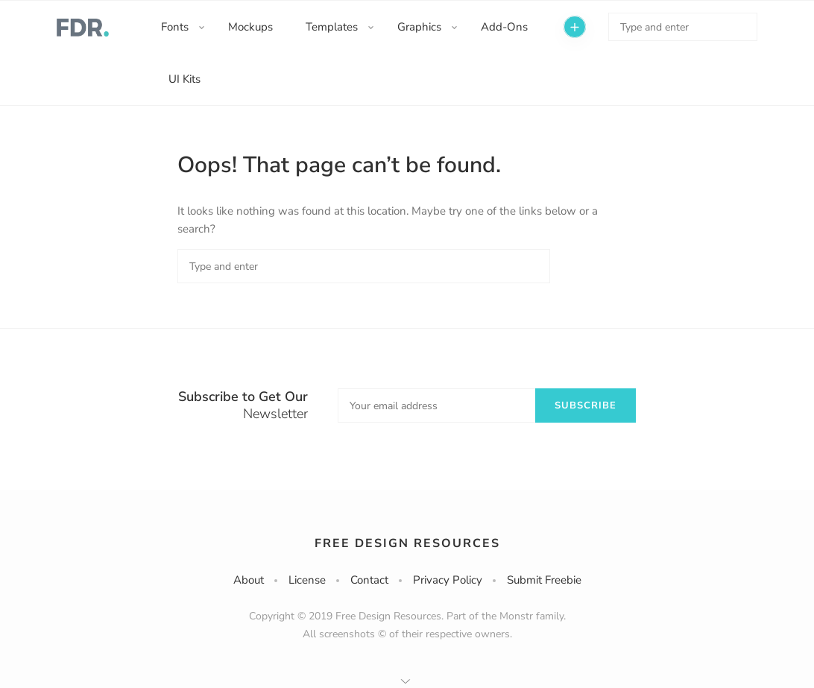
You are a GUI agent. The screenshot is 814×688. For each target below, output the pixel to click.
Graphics (419, 26)
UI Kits (184, 79)
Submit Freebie (544, 579)
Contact (369, 579)
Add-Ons (504, 26)
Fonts (175, 26)
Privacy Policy (447, 579)
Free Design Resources (407, 543)
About (248, 579)
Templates (332, 26)
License (307, 579)
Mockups (250, 26)
